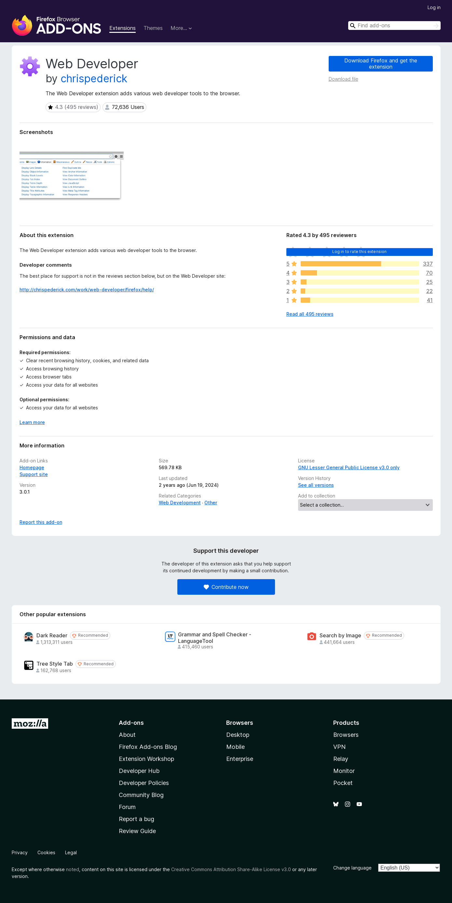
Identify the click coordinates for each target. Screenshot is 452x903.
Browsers (346, 734)
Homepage (32, 467)
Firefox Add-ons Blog (148, 746)
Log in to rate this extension (359, 251)
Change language (352, 867)
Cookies (46, 852)
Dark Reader (51, 635)
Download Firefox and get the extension (380, 63)
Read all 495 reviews (310, 314)
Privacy (20, 852)
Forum (127, 806)
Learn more (32, 422)
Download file (343, 79)
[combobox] (394, 25)
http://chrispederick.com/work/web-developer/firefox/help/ (87, 289)
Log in (434, 7)
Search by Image (340, 635)
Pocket (343, 782)
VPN (339, 746)
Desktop (237, 734)
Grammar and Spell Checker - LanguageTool (214, 637)
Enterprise (239, 758)
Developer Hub (139, 770)
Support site (34, 474)
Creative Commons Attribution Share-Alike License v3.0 (231, 869)
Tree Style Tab (54, 664)
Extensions (122, 28)
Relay (340, 758)
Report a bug (136, 819)
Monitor (344, 770)
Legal (71, 852)
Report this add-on (41, 522)
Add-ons (131, 722)
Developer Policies (144, 782)
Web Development (180, 502)
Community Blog (141, 794)
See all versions (316, 485)
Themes (153, 28)
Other (210, 502)
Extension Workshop (146, 758)
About (127, 734)
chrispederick (94, 78)
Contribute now (226, 587)
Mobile (235, 746)
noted (72, 869)
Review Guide (137, 831)
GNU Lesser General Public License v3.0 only (349, 467)
